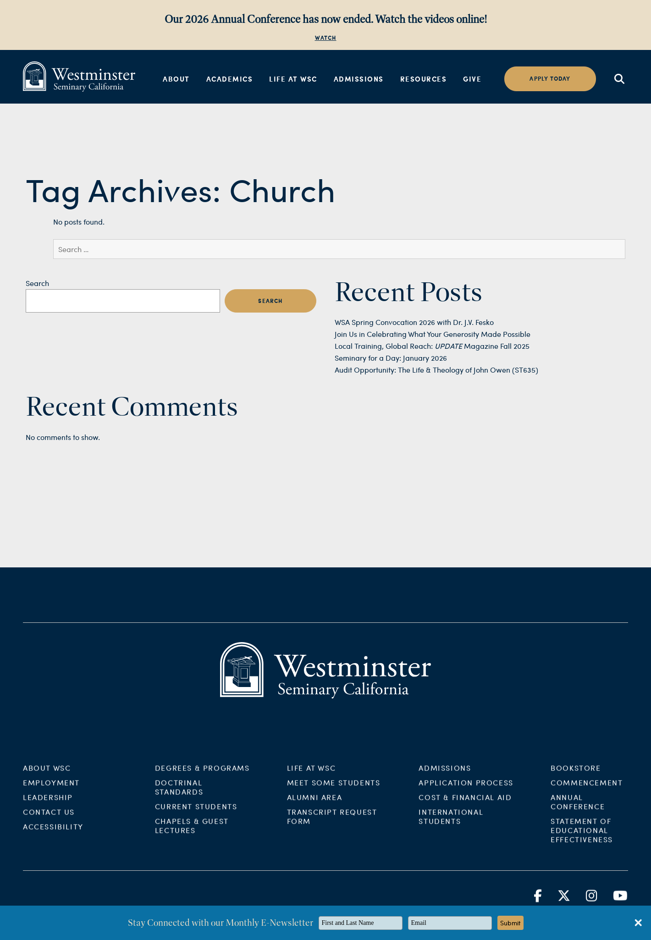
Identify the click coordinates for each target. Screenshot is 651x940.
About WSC (47, 775)
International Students (451, 823)
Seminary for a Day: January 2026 (391, 358)
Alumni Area (314, 804)
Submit (510, 922)
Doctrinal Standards (179, 794)
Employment (51, 789)
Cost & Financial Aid (465, 804)
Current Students (196, 813)
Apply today (550, 78)
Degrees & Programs (202, 775)
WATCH (326, 38)
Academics (229, 79)
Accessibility (53, 833)
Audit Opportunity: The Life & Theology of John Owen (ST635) (436, 369)
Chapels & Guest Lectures (192, 832)
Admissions (359, 79)
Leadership (48, 804)
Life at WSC (293, 79)
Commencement (587, 789)
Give (472, 79)
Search (37, 283)
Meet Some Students (334, 789)
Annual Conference (578, 808)
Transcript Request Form (332, 823)
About (176, 79)
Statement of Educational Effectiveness (582, 837)
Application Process (466, 789)
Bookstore (576, 775)
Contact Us (49, 819)
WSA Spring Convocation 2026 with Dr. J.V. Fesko (414, 322)
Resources (423, 79)
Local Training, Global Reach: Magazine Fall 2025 (432, 346)
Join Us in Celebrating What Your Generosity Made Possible (432, 334)
